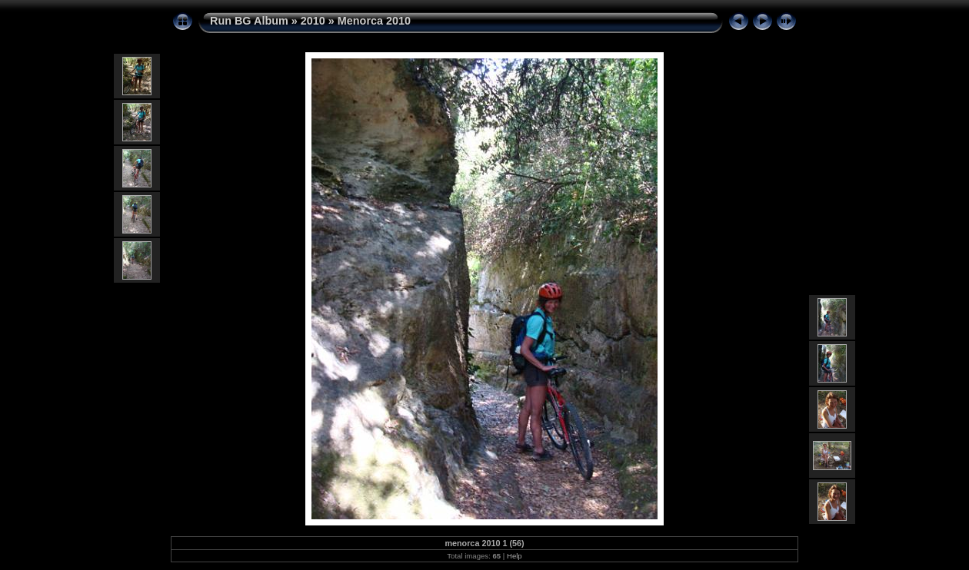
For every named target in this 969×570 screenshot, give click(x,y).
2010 (313, 21)
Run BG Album (249, 21)
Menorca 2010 (374, 21)
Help (514, 556)
